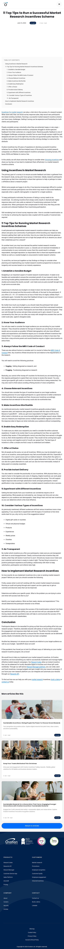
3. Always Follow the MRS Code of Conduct (20, 75)
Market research (37, 862)
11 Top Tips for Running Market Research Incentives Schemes (24, 66)
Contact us (35, 898)
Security (6, 905)
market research (37, 679)
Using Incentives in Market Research (16, 64)
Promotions (35, 866)
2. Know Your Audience (14, 72)
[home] (5, 4)
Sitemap (32, 929)
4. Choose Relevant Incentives (16, 78)
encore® (6, 881)
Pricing (6, 884)
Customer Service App (10, 873)
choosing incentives (52, 160)
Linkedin (34, 905)
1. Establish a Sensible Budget (16, 69)
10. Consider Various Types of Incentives (19, 95)
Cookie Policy (32, 932)
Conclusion (8, 104)
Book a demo (36, 902)
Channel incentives (38, 881)
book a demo (55, 679)
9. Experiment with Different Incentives (18, 92)
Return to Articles (32, 826)
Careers (6, 902)
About (5, 898)
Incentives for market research (12, 112)
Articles (6, 909)
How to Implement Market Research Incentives (19, 101)
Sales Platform (8, 877)
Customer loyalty (37, 873)
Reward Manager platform (36, 667)
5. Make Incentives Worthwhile (16, 81)
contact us (5, 682)
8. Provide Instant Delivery (15, 89)
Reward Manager (9, 870)
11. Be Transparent (13, 98)
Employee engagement (39, 877)
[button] (59, 4)
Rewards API (14, 674)
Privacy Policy (32, 936)
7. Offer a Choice (12, 87)
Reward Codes (36, 662)
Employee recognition (38, 870)
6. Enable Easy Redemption (15, 84)
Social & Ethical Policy (32, 940)
